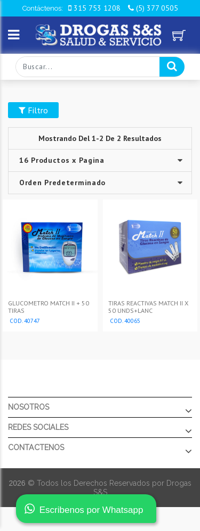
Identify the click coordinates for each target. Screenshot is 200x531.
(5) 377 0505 (153, 8)
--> (99, 183)
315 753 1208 (94, 8)
